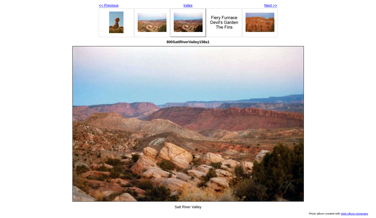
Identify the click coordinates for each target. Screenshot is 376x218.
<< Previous (109, 5)
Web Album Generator (354, 213)
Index (188, 5)
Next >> (270, 5)
